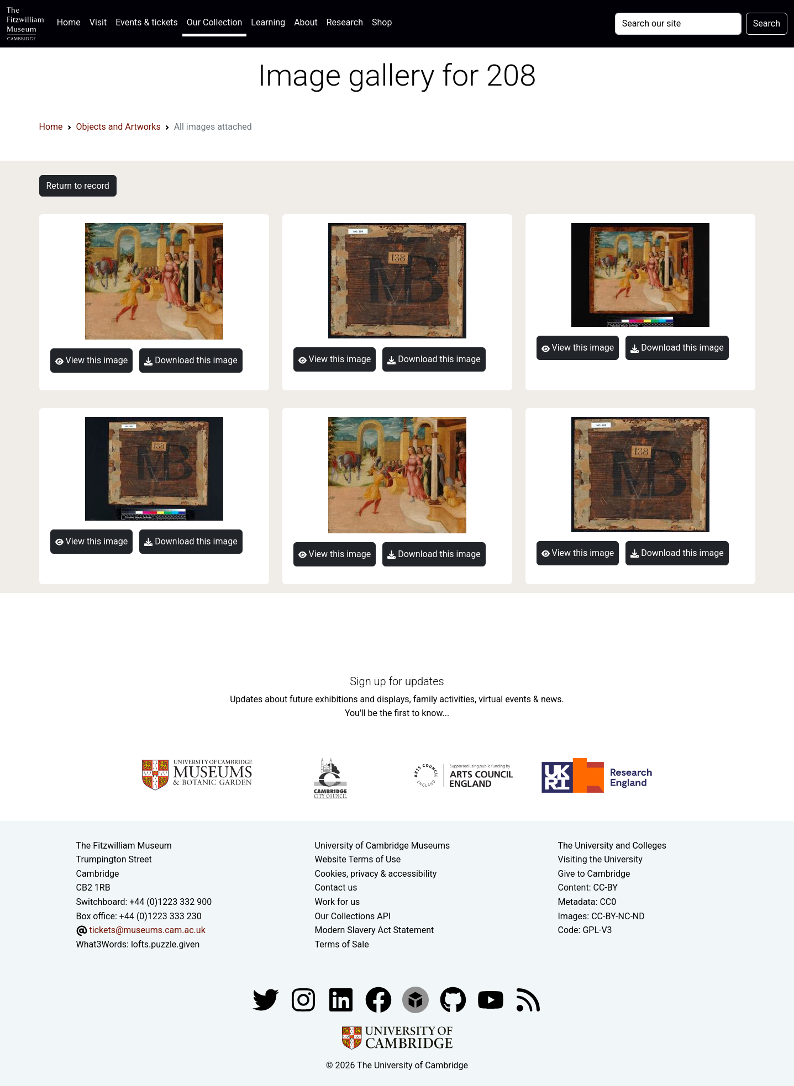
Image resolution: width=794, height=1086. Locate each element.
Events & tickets (146, 22)
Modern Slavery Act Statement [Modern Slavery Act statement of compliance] (374, 930)
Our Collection (214, 22)
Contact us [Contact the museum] (336, 887)
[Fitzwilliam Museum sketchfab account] (416, 999)
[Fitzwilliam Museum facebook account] (342, 999)
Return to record (77, 186)
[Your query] (678, 24)
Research (345, 22)
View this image (91, 360)
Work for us (337, 902)
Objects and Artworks (118, 126)
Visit (98, 22)
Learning (268, 22)
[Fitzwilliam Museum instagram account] (304, 999)
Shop (382, 22)
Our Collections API (353, 916)
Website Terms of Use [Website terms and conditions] (358, 859)
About (306, 22)
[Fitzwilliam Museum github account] (454, 999)
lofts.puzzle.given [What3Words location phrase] (165, 944)
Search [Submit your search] (766, 23)
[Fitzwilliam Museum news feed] (528, 999)
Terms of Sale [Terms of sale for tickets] (342, 944)
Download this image (190, 360)
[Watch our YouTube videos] (492, 999)
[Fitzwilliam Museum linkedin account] (379, 999)
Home (71, 21)
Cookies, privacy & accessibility (376, 873)
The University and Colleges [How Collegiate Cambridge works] (612, 845)
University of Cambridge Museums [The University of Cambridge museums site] (382, 845)
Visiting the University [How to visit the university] (600, 859)
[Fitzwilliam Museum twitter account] (267, 999)
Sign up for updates (397, 681)
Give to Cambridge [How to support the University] (594, 873)
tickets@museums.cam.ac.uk (147, 930)
